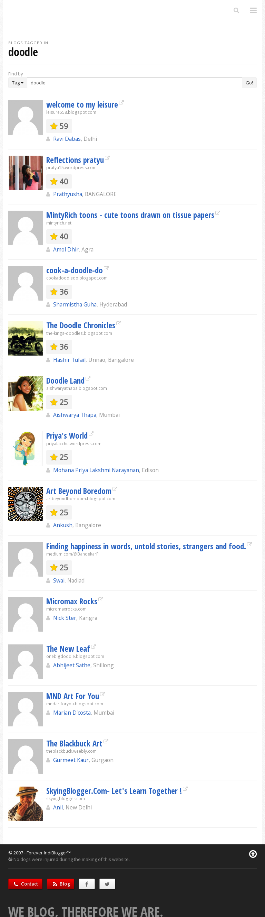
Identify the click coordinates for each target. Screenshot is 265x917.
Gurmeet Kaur (71, 760)
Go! (249, 83)
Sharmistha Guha (75, 304)
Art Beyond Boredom (78, 490)
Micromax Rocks (71, 601)
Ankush (62, 525)
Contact (25, 884)
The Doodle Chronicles (80, 325)
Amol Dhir (66, 249)
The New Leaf (68, 648)
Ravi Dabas (67, 139)
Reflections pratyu (75, 159)
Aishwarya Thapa (74, 415)
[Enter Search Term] (134, 82)
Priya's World (67, 435)
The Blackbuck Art (74, 743)
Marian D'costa (72, 712)
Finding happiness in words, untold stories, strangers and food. (146, 546)
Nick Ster (64, 618)
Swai (59, 580)
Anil (58, 807)
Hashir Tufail (69, 360)
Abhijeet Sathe (71, 665)
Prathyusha (67, 194)
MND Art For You (72, 695)
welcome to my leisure (82, 104)
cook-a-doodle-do (74, 270)
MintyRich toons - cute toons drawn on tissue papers (130, 214)
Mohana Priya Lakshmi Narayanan (96, 470)
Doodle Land (65, 380)
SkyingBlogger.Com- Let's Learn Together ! (114, 790)
